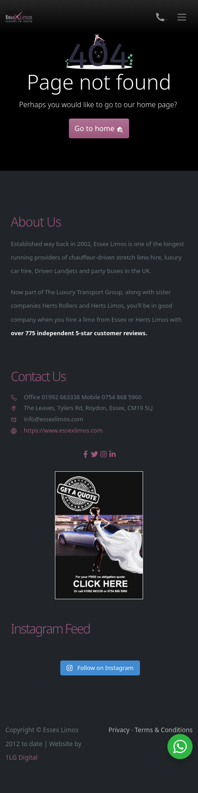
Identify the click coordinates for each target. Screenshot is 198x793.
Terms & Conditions (164, 729)
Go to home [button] (99, 128)
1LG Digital (21, 757)
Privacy (119, 729)
